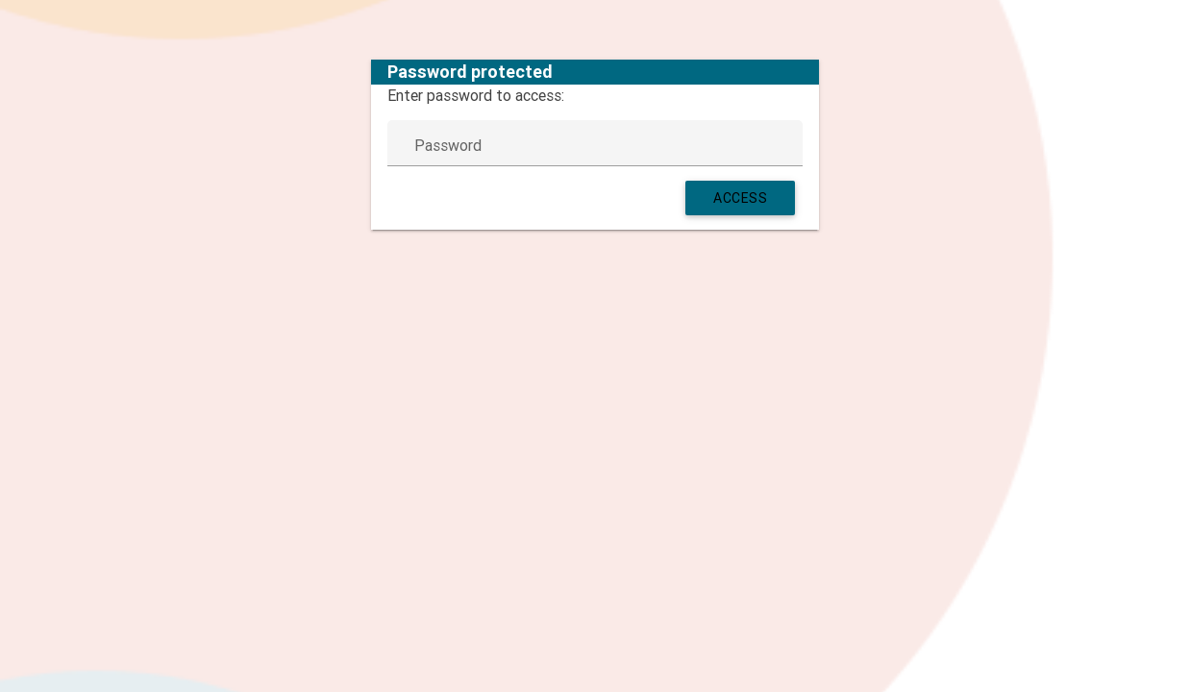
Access (740, 198)
